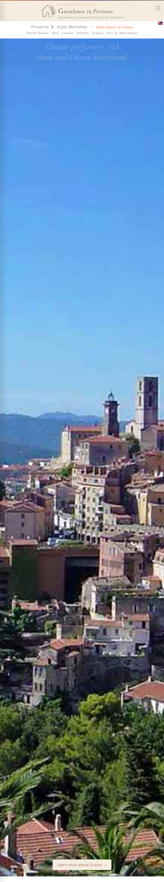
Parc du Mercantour (122, 33)
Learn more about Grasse (79, 864)
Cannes (68, 33)
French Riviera (38, 33)
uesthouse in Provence (85, 11)
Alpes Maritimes (71, 27)
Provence (40, 27)
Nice (55, 33)
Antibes (83, 33)
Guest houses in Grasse (114, 27)
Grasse (97, 33)
